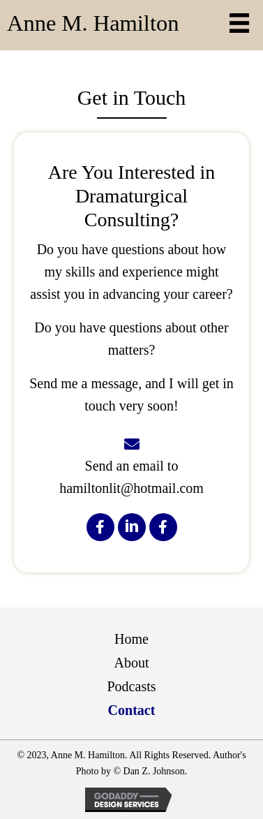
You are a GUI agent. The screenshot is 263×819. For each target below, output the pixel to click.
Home (131, 639)
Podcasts (131, 686)
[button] (100, 527)
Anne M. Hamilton (93, 23)
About (131, 662)
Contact (132, 710)
